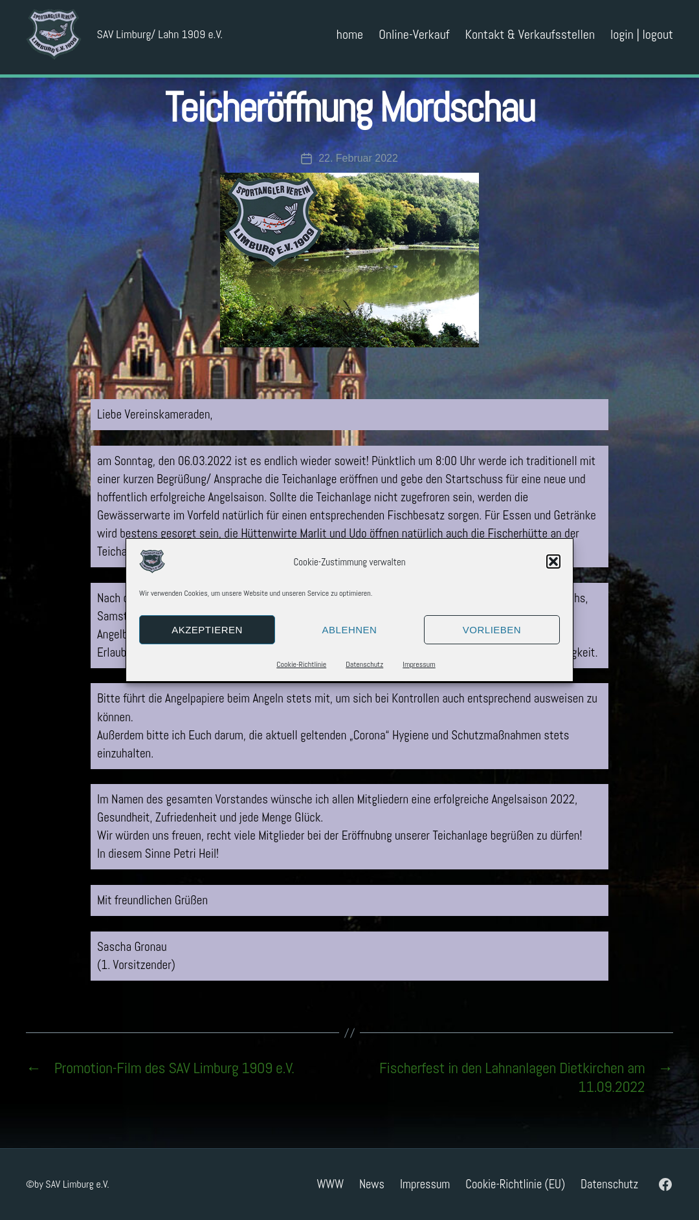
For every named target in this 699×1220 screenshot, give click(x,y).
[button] (553, 561)
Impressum (419, 664)
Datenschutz (364, 664)
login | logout (641, 39)
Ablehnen (349, 629)
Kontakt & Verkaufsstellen (530, 39)
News (371, 1184)
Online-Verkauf (414, 39)
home (350, 39)
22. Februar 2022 (358, 158)
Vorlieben (492, 629)
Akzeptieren (207, 629)
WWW (330, 1184)
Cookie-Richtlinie (301, 664)
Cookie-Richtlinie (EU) (515, 1184)
